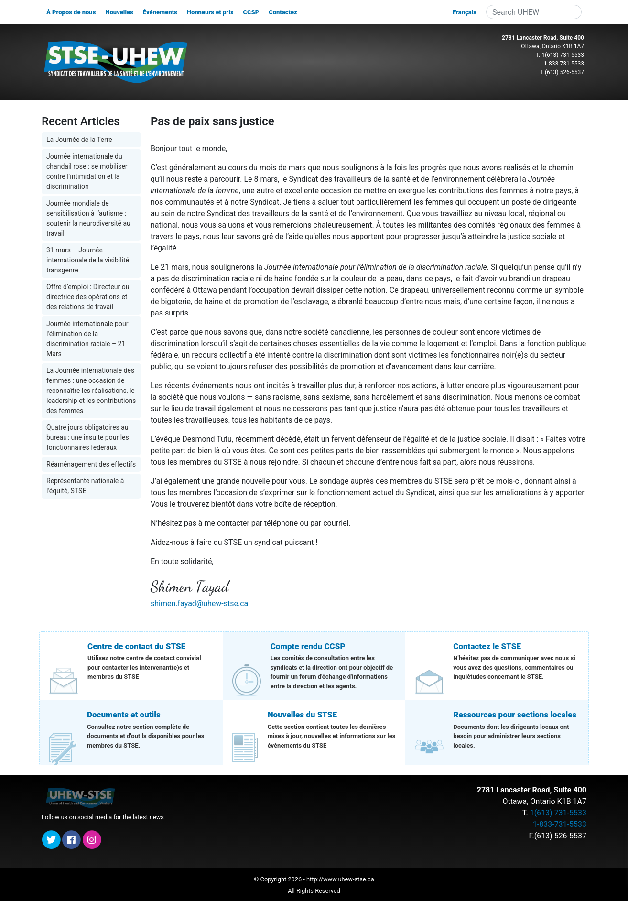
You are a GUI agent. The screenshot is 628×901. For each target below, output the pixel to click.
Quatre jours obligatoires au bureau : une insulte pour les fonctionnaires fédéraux (87, 437)
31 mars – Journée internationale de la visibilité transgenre (87, 260)
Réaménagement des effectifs (91, 464)
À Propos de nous (71, 12)
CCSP (251, 12)
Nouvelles (119, 12)
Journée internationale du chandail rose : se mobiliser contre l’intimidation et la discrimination (87, 171)
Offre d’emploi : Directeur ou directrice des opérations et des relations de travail (87, 297)
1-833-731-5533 (564, 63)
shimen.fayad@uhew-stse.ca (199, 603)
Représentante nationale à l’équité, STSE (85, 486)
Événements (160, 12)
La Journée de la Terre (79, 139)
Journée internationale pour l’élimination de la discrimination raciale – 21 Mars (87, 339)
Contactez (283, 12)
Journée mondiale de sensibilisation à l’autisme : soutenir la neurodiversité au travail (88, 218)
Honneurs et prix (210, 12)
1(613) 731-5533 (562, 55)
